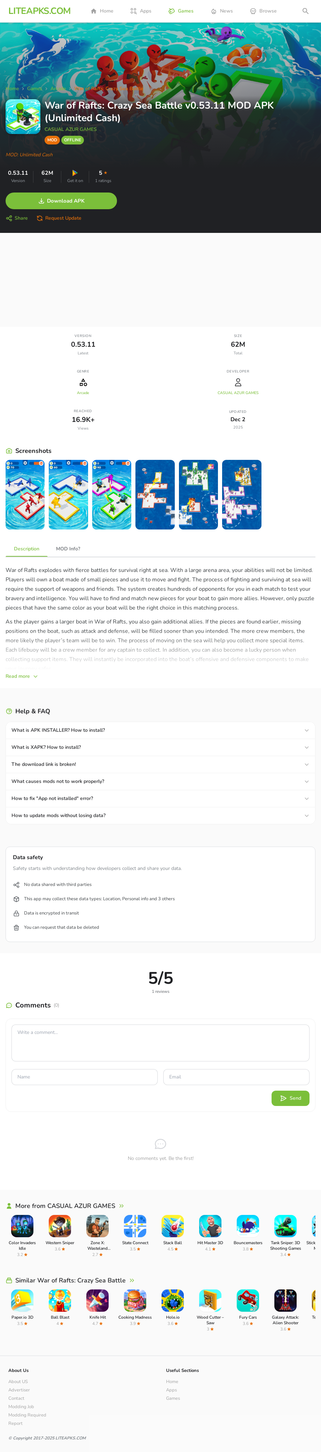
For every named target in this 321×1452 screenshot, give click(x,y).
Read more (22, 676)
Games (181, 11)
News (221, 11)
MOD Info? (68, 549)
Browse (263, 11)
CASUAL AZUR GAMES (71, 129)
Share (17, 218)
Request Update (58, 218)
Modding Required (27, 1415)
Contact (16, 1398)
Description (26, 549)
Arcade (83, 392)
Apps (140, 11)
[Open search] (306, 11)
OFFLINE (72, 140)
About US (18, 1382)
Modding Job (21, 1407)
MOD (52, 140)
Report (15, 1423)
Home (101, 11)
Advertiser (19, 1390)
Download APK (61, 200)
